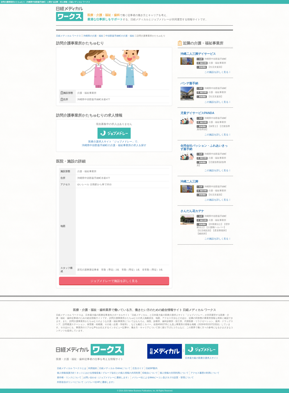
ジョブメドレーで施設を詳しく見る (114, 280)
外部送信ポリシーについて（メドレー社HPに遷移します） (86, 382)
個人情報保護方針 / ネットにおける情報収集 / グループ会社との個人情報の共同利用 (98, 373)
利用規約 (92, 368)
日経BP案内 (151, 368)
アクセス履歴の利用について (205, 373)
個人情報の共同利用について (174, 373)
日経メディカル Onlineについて (114, 368)
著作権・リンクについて (69, 377)
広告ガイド (138, 368)
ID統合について (150, 373)
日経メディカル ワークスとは (71, 368)
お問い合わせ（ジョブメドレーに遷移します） (106, 377)
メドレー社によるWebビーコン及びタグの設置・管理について (163, 377)
